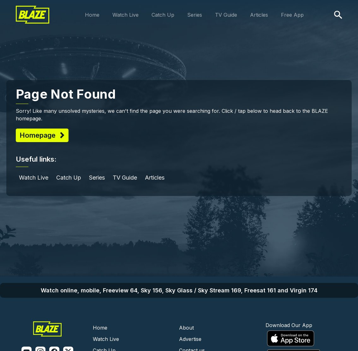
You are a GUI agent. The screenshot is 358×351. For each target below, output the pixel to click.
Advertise (190, 339)
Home (92, 15)
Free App (292, 15)
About (186, 328)
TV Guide (226, 15)
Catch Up (163, 15)
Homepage (38, 135)
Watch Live (125, 15)
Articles (259, 15)
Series (194, 15)
